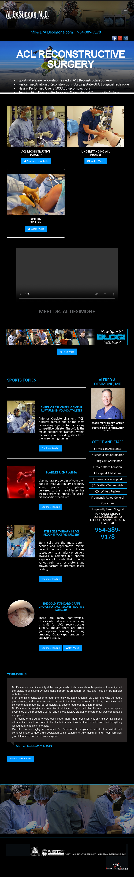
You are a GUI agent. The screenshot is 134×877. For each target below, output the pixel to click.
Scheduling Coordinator (108, 455)
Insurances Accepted (108, 479)
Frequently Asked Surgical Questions (107, 512)
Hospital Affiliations (107, 473)
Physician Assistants (107, 449)
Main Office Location (108, 467)
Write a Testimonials (107, 485)
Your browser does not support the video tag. (67, 275)
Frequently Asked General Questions (107, 500)
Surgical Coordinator (108, 461)
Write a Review (107, 491)
